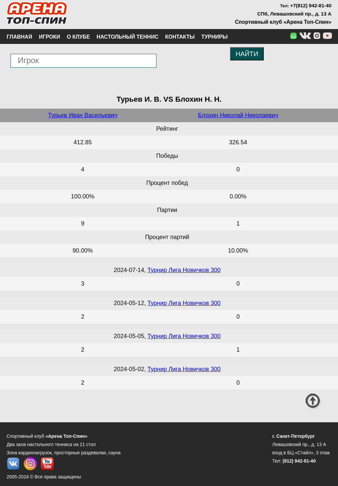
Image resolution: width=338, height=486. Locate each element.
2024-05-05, (131, 336)
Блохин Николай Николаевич (238, 115)
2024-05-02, (131, 369)
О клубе (78, 37)
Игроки (49, 37)
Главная (19, 37)
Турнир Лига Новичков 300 (184, 270)
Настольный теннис (127, 37)
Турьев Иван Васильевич (82, 115)
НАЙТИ (247, 53)
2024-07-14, (131, 270)
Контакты (180, 37)
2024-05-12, (131, 303)
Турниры (214, 37)
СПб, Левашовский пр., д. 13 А (294, 14)
